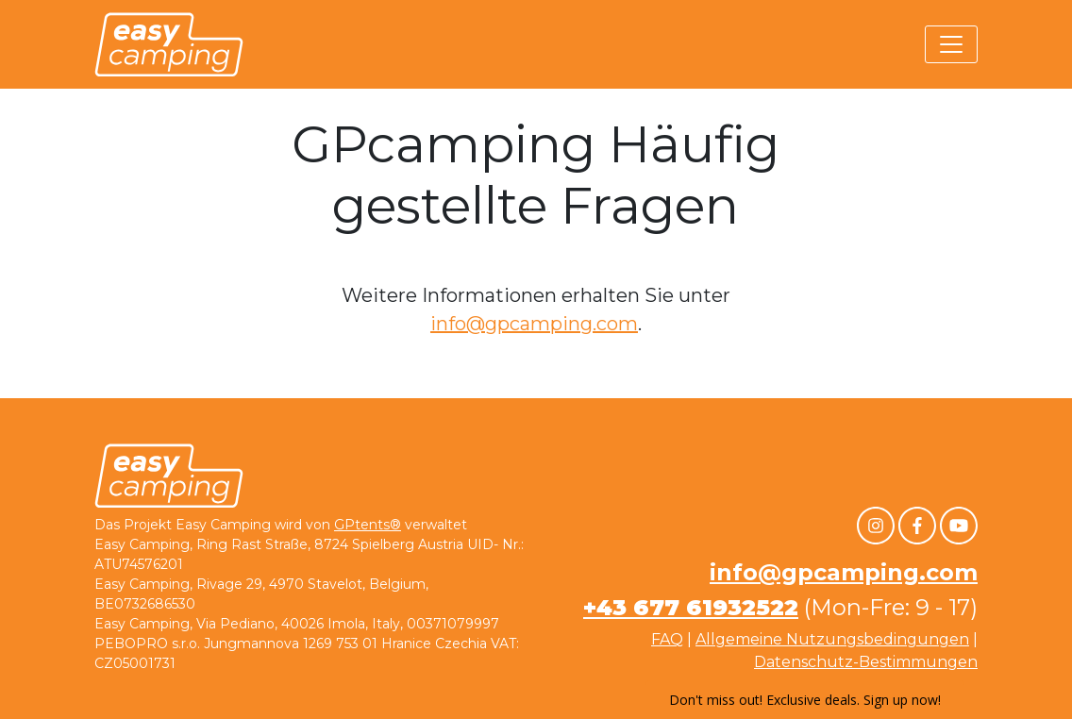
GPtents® (367, 524)
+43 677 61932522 (690, 607)
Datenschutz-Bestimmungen (866, 662)
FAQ (667, 639)
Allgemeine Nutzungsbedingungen (832, 639)
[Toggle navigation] (951, 44)
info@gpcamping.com (534, 323)
